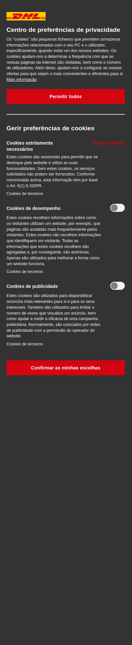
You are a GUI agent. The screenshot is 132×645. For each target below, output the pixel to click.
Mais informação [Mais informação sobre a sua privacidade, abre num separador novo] (22, 79)
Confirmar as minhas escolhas (65, 367)
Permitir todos (66, 96)
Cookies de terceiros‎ (25, 193)
